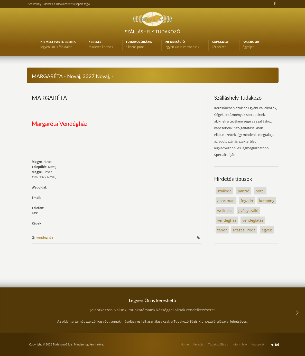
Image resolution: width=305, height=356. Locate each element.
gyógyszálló (248, 210)
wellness (224, 210)
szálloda (224, 190)
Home (185, 344)
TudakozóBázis (218, 344)
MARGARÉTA (49, 97)
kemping (266, 200)
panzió (243, 190)
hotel (260, 190)
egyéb (267, 229)
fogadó (247, 200)
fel (277, 345)
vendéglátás (252, 220)
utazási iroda (244, 229)
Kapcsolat (258, 344)
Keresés (198, 344)
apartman (226, 200)
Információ (240, 344)
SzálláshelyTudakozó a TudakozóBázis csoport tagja (59, 4)
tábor (222, 229)
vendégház (44, 237)
